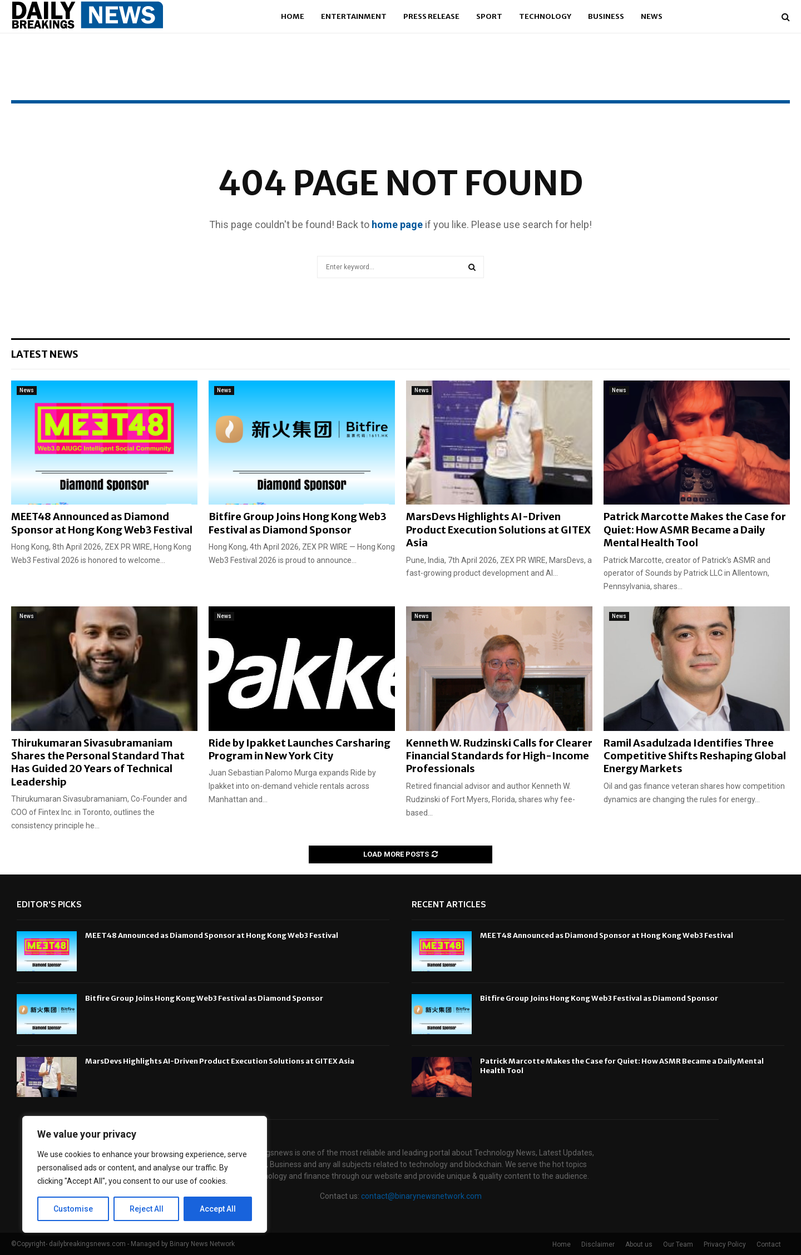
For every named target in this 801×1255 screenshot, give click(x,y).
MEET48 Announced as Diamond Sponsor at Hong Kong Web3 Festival (101, 523)
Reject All (147, 1208)
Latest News (44, 354)
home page (397, 224)
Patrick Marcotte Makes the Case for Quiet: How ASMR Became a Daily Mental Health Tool (695, 529)
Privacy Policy (725, 1244)
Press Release (431, 16)
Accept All (218, 1208)
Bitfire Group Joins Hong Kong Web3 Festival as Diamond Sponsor (298, 523)
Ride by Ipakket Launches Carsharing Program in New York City (299, 749)
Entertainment (354, 16)
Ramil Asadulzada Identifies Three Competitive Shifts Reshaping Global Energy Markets (695, 756)
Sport (489, 16)
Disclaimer (598, 1244)
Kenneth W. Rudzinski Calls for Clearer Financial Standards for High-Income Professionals (499, 756)
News (651, 16)
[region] (144, 1174)
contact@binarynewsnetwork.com (421, 1196)
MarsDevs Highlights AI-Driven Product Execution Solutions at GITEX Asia (498, 529)
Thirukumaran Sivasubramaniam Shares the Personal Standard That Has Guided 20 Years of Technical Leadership (98, 762)
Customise (73, 1208)
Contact (768, 1244)
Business (606, 16)
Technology (545, 16)
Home (292, 16)
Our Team (678, 1244)
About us (638, 1244)
